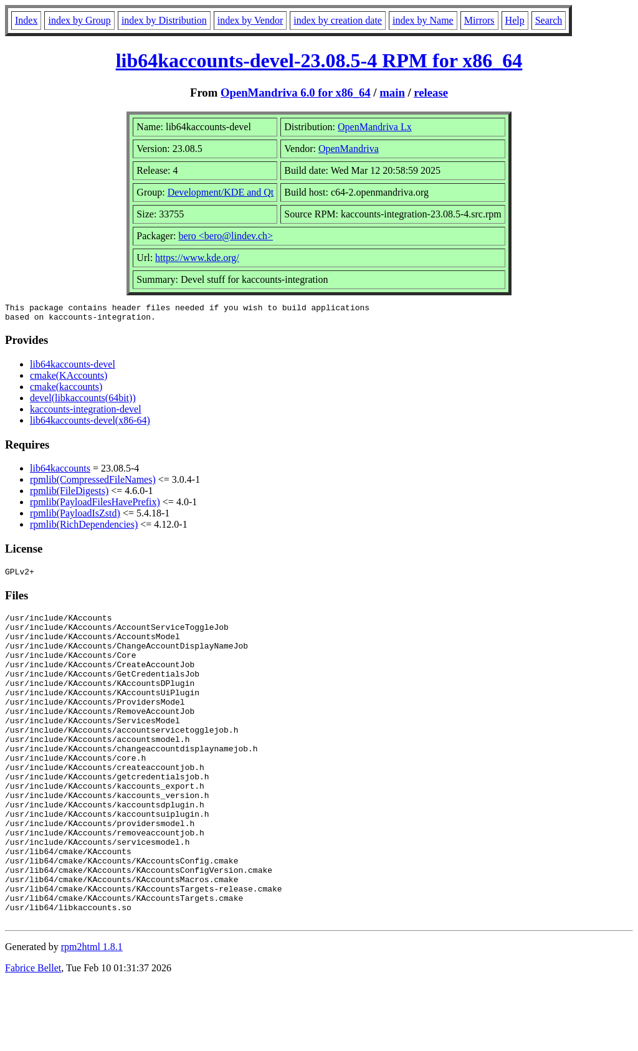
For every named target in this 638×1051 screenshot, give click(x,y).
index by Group (79, 20)
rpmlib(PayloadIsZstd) (75, 516)
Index (26, 20)
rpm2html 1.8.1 (92, 1014)
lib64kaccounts (60, 472)
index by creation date (337, 20)
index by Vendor (250, 20)
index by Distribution (164, 20)
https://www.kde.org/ (197, 257)
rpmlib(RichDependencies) (84, 528)
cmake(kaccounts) (66, 390)
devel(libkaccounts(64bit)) (83, 401)
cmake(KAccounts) (68, 379)
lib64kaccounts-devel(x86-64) (90, 424)
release (431, 92)
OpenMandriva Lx (375, 126)
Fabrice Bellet (33, 1035)
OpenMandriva (348, 148)
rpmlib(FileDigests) (69, 494)
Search (549, 20)
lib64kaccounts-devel (72, 368)
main (392, 92)
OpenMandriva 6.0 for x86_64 (296, 92)
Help (515, 20)
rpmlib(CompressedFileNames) (93, 483)
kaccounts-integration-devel (85, 412)
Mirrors (479, 20)
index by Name (423, 20)
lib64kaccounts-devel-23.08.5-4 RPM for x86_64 (319, 60)
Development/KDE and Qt (221, 192)
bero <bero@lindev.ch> (225, 236)
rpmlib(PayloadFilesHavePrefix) (95, 505)
